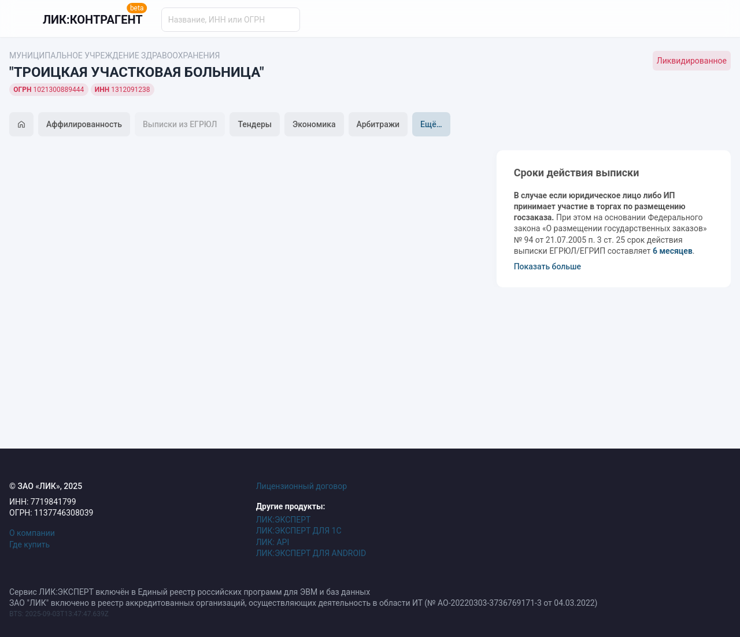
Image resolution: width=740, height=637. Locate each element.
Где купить (29, 544)
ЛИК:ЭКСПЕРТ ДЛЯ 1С (299, 530)
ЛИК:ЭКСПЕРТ (283, 519)
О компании (32, 533)
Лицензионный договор (301, 486)
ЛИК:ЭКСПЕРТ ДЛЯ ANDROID (311, 553)
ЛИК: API (273, 542)
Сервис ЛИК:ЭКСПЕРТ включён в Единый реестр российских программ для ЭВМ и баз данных (189, 592)
